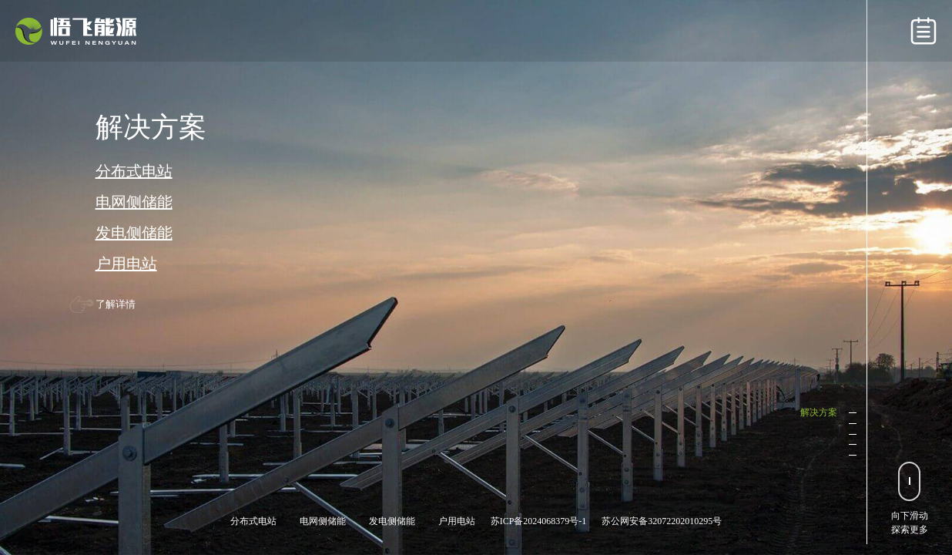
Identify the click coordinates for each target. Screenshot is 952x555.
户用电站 (126, 263)
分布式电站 (134, 171)
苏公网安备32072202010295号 (662, 521)
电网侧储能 (134, 201)
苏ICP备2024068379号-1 (539, 521)
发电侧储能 (134, 232)
